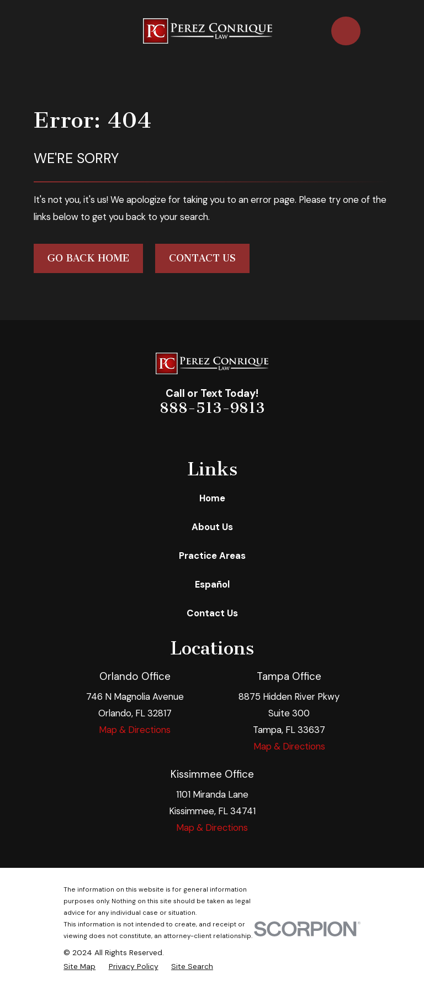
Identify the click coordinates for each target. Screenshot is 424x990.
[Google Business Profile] (249, 435)
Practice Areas (212, 555)
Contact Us (202, 258)
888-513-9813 (212, 408)
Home (212, 498)
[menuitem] (79, 966)
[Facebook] (174, 435)
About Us (212, 527)
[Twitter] (224, 435)
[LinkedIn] (199, 435)
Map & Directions (135, 730)
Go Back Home (88, 258)
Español (212, 584)
